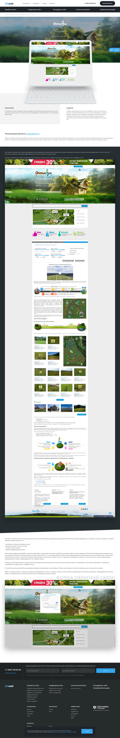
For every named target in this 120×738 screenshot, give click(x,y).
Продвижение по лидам (55, 690)
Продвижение (74, 711)
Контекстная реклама (83, 9)
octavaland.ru (60, 31)
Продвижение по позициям (56, 688)
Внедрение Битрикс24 (32, 694)
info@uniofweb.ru (10, 673)
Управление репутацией (107, 9)
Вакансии (29, 709)
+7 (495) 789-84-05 (90, 3)
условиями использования (66, 732)
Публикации (30, 713)
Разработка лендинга (32, 697)
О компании (26, 3)
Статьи (28, 716)
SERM (72, 718)
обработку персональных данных (57, 675)
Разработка (74, 709)
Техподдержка (74, 713)
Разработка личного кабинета (34, 692)
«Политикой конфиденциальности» (77, 675)
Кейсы (50, 711)
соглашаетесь (55, 732)
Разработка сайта (10, 9)
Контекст (73, 716)
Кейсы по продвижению (55, 692)
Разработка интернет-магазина (34, 690)
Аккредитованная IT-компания (101, 710)
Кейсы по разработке (32, 701)
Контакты (51, 3)
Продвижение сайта (34, 9)
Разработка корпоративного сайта (35, 688)
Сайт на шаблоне (31, 699)
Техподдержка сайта (59, 9)
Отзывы (44, 3)
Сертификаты (30, 711)
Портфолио (36, 3)
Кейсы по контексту (76, 688)
